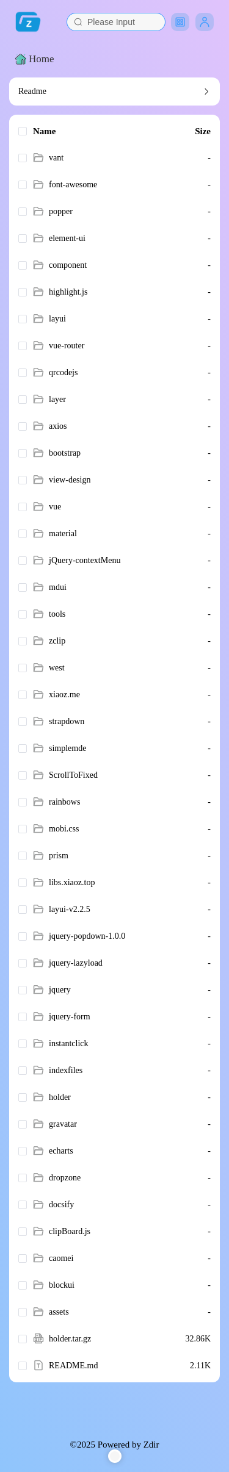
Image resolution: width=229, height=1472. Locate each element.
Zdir (151, 1444)
